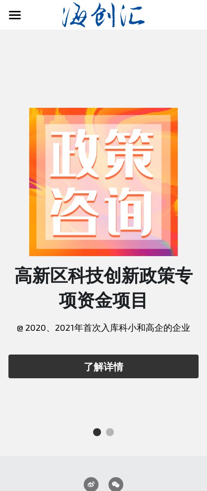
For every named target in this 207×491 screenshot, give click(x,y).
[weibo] (91, 416)
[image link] (103, 14)
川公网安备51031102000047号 (103, 466)
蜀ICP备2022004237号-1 (103, 478)
